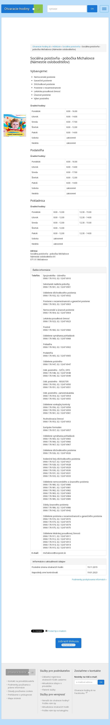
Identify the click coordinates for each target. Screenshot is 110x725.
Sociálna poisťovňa (71, 46)
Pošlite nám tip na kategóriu (55, 710)
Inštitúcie (56, 46)
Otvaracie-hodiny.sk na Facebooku (84, 691)
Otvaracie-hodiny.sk (42, 46)
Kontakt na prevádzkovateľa (21, 681)
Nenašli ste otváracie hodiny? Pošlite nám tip (55, 702)
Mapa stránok (14, 698)
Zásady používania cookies (20, 691)
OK (92, 8)
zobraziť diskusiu (68, 642)
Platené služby (48, 689)
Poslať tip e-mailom (57, 631)
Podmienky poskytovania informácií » (89, 579)
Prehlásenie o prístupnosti (20, 694)
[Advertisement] (68, 31)
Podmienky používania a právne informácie (19, 686)
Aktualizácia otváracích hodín (55, 707)
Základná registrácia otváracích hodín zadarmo (54, 678)
